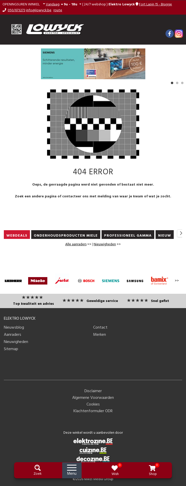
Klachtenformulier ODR (93, 411)
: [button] (62, 4)
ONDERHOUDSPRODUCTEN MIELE (66, 236)
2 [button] (177, 83)
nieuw (164, 236)
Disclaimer (93, 391)
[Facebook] (170, 33)
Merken (99, 334)
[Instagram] (179, 33)
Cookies (93, 404)
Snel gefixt (160, 301)
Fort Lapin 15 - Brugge (155, 4)
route (57, 10)
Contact (100, 327)
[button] (24, 4)
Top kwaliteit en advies (33, 304)
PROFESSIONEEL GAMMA (128, 236)
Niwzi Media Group (98, 479)
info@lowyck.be (38, 10)
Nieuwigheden (105, 244)
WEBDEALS (16, 236)
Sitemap (11, 349)
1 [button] (171, 83)
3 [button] (182, 83)
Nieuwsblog (14, 327)
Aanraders (12, 334)
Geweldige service (102, 301)
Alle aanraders (75, 244)
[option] (93, 63)
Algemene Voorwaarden (93, 397)
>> (78, 244)
